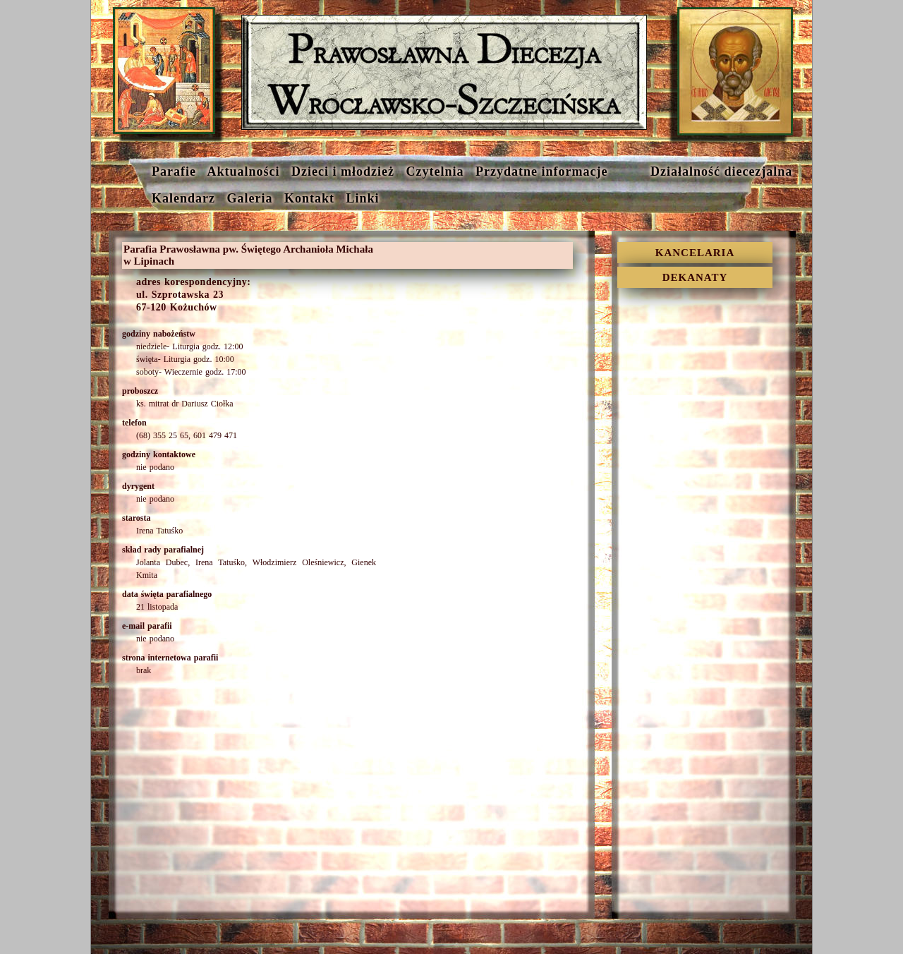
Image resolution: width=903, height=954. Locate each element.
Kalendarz (181, 198)
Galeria (248, 198)
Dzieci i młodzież (341, 171)
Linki (369, 198)
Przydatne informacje (540, 171)
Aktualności (242, 171)
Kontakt (308, 198)
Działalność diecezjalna (704, 171)
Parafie (172, 171)
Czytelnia (432, 171)
